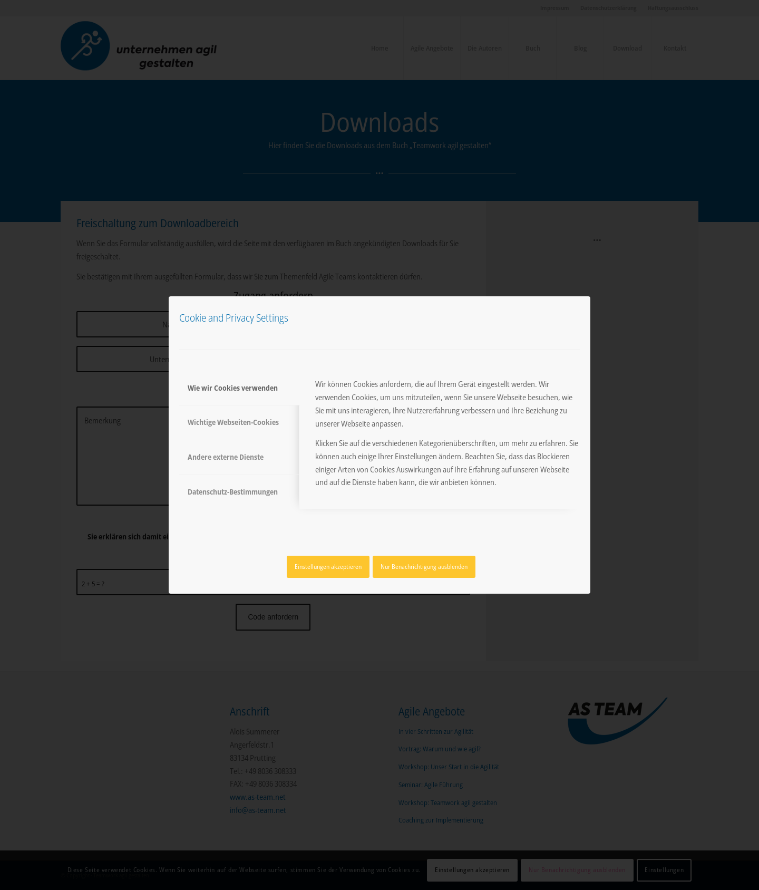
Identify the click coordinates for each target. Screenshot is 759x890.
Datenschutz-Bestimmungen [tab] (233, 492)
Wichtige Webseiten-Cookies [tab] (233, 422)
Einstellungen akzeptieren (328, 566)
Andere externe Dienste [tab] (226, 457)
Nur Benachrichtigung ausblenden (424, 566)
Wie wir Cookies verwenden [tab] (233, 388)
